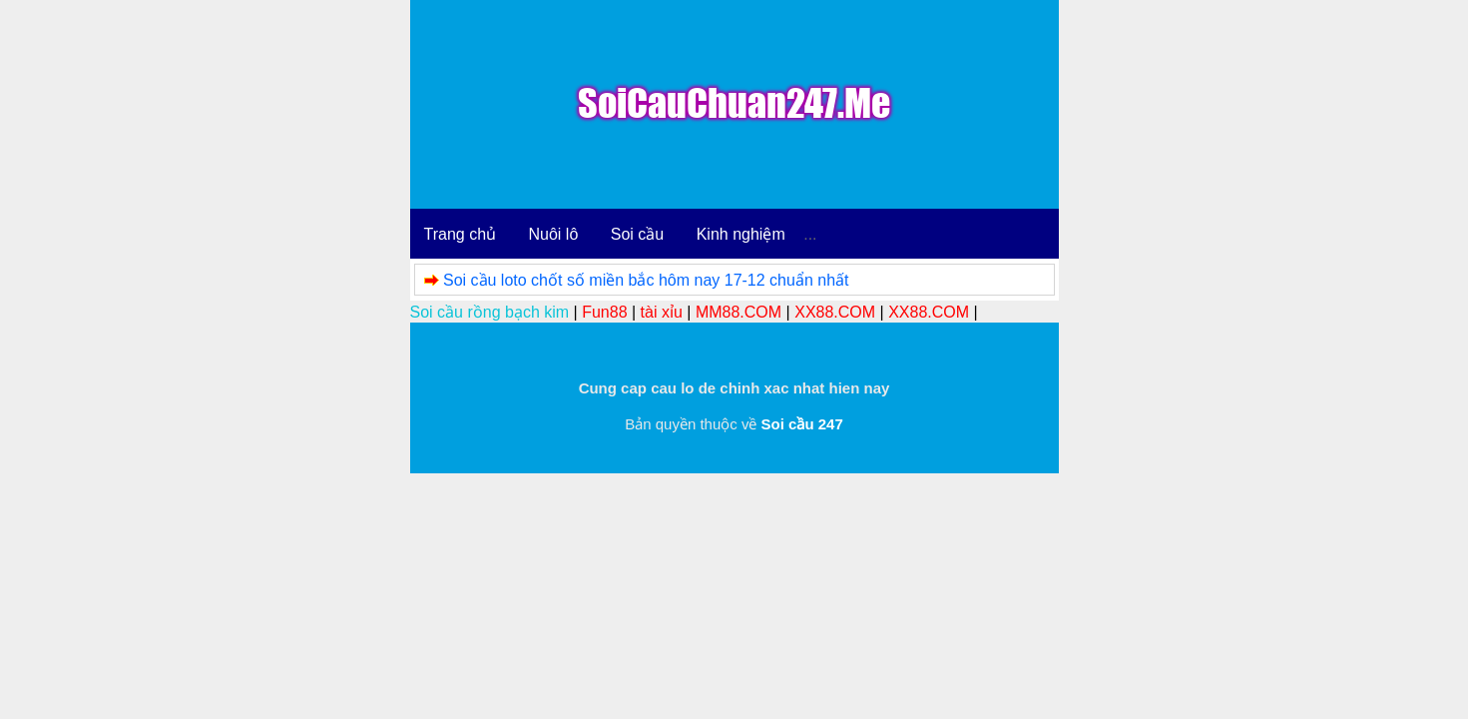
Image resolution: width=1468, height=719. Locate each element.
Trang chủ (460, 234)
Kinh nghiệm (741, 234)
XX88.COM (834, 312)
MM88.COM (738, 312)
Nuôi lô (554, 234)
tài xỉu (662, 312)
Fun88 (604, 312)
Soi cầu (637, 234)
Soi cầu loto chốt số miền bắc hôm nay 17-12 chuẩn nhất (646, 280)
